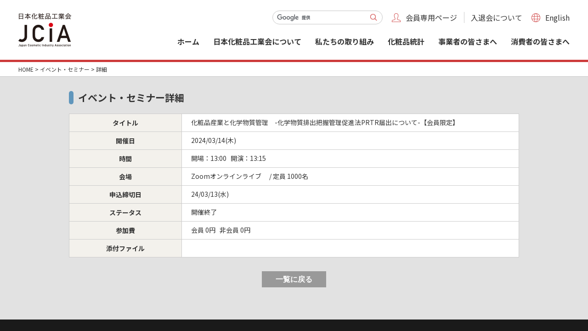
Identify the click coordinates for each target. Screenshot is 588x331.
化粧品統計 (406, 41)
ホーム (188, 41)
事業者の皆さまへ (467, 41)
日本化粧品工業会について (257, 41)
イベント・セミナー (65, 69)
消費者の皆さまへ (540, 41)
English (557, 17)
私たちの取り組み (344, 41)
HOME (26, 69)
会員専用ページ (431, 17)
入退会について (496, 17)
